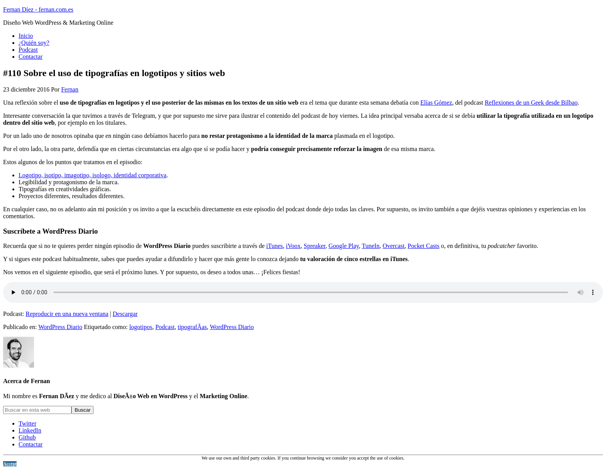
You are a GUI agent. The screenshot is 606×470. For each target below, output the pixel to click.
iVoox (293, 246)
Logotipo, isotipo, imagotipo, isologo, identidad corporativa (93, 175)
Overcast (394, 246)
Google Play (344, 246)
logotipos (140, 327)
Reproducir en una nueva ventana (67, 314)
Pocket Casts (423, 246)
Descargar (125, 314)
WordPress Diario (60, 327)
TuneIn (371, 246)
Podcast (165, 327)
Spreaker (314, 246)
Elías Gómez (436, 102)
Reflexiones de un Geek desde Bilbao (531, 102)
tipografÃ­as (192, 327)
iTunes (274, 246)
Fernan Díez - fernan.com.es (38, 9)
